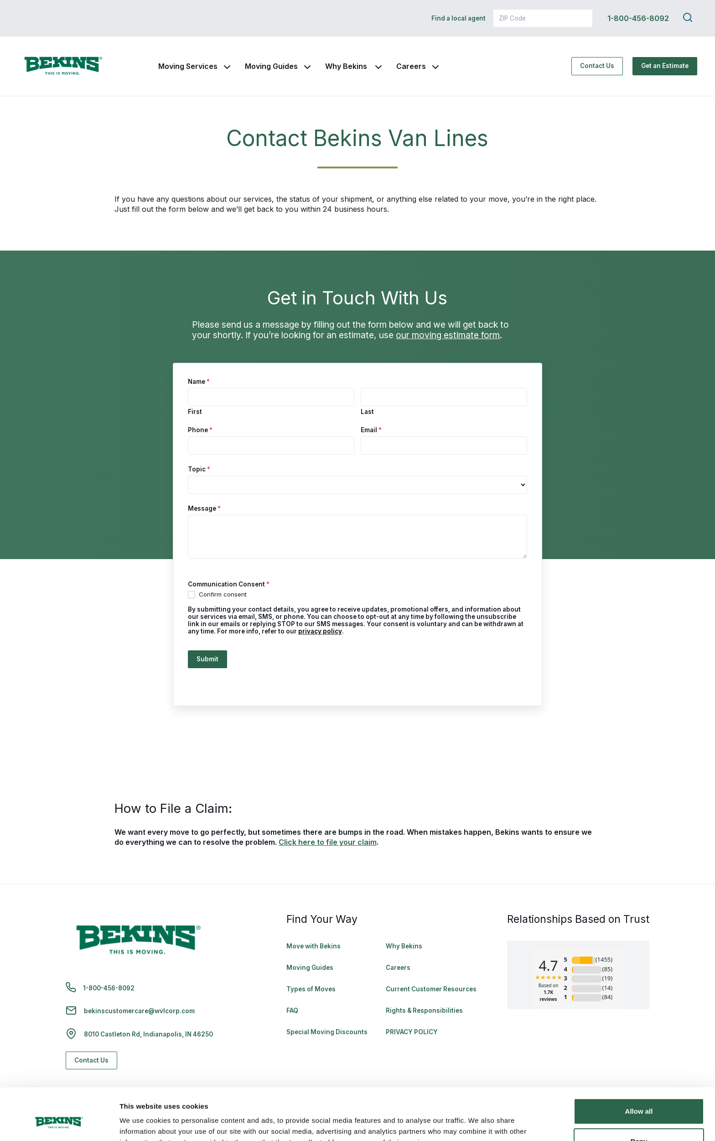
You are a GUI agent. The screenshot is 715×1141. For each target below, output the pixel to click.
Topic (199, 469)
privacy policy (320, 631)
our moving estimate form (448, 335)
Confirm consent (217, 594)
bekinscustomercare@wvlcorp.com (139, 1011)
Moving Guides (271, 66)
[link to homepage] (63, 66)
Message (204, 508)
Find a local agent (458, 18)
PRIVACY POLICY (412, 1032)
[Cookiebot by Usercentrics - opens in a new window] (59, 1123)
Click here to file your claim (328, 842)
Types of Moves (311, 989)
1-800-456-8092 (638, 18)
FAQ (292, 1010)
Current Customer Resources (431, 989)
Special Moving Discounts (327, 1032)
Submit (207, 659)
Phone (200, 430)
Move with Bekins (313, 946)
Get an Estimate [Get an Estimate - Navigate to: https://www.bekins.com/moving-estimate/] (665, 65)
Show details (140, 1123)
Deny (639, 1096)
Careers (411, 66)
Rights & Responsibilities (424, 1010)
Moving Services (188, 66)
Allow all (639, 1067)
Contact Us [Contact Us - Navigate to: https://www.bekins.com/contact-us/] (597, 65)
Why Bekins (347, 66)
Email (371, 430)
